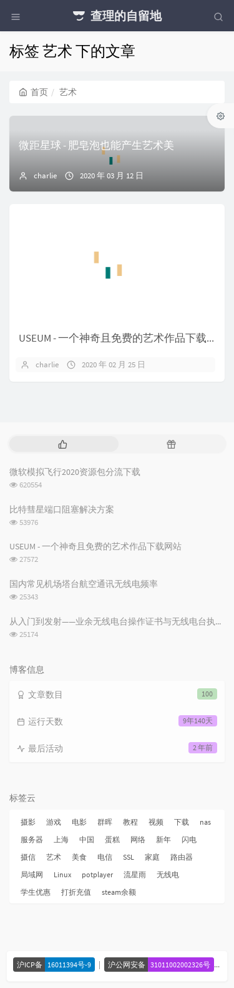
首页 (33, 92)
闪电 (189, 839)
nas (205, 822)
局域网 (32, 874)
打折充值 (76, 892)
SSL (128, 857)
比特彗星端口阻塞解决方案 (61, 509)
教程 (130, 822)
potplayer (97, 874)
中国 (86, 839)
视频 (156, 822)
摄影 (28, 822)
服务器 (32, 839)
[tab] (62, 444)
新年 (163, 839)
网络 (137, 839)
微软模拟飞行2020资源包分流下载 (74, 471)
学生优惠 (36, 892)
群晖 (104, 822)
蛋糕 (112, 839)
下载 (181, 822)
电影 (79, 822)
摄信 (28, 857)
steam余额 (119, 892)
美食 (79, 857)
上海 (61, 839)
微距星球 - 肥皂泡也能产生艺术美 (96, 145)
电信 (104, 857)
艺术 (53, 857)
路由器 (181, 857)
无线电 (168, 874)
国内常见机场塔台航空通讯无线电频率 (83, 583)
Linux (62, 874)
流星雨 (135, 874)
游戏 (53, 822)
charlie (45, 175)
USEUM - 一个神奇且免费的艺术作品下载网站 (123, 338)
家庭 (152, 857)
